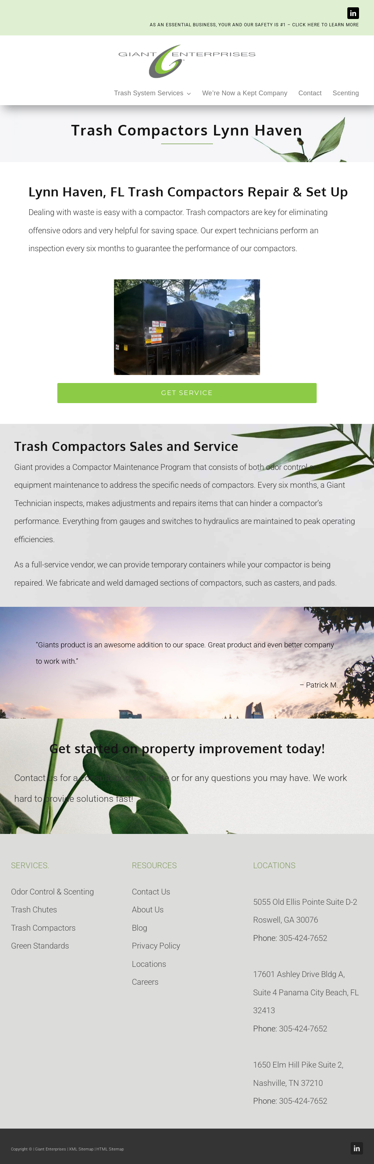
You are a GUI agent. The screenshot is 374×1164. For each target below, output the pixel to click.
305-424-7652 (303, 938)
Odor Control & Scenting (52, 891)
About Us (148, 909)
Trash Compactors (43, 928)
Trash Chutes (34, 909)
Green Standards (40, 945)
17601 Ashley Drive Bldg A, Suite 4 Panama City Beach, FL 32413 (306, 992)
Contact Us (151, 891)
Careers (145, 982)
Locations (149, 964)
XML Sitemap (81, 1149)
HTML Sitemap (110, 1149)
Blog (139, 928)
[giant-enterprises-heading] (187, 44)
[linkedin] (353, 13)
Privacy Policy (156, 945)
